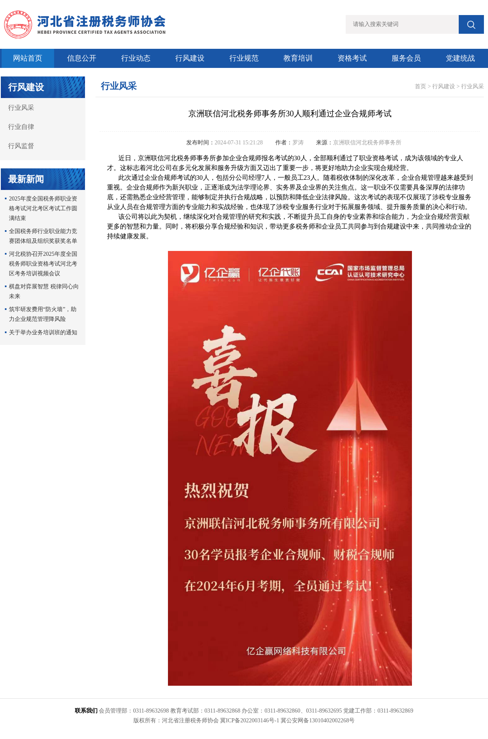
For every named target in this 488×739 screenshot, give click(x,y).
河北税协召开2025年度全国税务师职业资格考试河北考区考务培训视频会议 (43, 264)
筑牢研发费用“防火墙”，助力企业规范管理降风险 (42, 314)
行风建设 (190, 58)
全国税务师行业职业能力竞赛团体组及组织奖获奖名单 (43, 236)
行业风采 (21, 107)
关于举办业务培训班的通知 (43, 332)
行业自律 (21, 126)
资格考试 (352, 58)
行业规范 (244, 58)
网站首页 (27, 58)
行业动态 (135, 58)
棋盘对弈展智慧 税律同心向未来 (44, 291)
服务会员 (406, 58)
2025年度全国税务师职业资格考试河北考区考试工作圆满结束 (43, 208)
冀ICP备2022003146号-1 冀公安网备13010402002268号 (287, 720)
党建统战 (460, 58)
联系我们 (86, 711)
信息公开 (81, 58)
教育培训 (298, 58)
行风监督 (21, 145)
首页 (420, 86)
